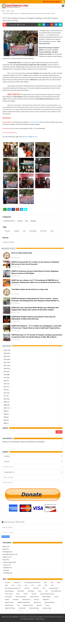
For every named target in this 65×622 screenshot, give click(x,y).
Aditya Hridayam (46, 597)
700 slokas (35, 588)
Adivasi (56, 597)
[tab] (7, 522)
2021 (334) (7, 365)
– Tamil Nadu (6, 573)
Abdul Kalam (21, 591)
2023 (52, 585)
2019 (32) (6, 371)
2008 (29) (6, 405)
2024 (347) (7, 356)
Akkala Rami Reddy (10, 608)
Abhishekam (31, 591)
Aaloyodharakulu (9, 591)
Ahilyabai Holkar (9, 605)
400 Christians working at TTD (12, 588)
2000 (45, 582)
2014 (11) (6, 387)
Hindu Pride (43, 231)
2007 (52, 582)
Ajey (18, 605)
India (26, 221)
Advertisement (26, 599)
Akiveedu (39, 605)
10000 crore (17, 582)
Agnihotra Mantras (49, 602)
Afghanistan (46, 599)
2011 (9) (6, 396)
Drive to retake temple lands (21, 253)
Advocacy (36, 599)
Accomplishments (56, 591)
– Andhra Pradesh (8, 562)
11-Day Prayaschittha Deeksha (32, 582)
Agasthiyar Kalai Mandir (24, 602)
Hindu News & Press (9, 221)
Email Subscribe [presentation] (7, 522)
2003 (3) (6, 420)
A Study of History (53, 588)
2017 (32, 585)
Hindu (51, 231)
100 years (7, 582)
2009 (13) (6, 402)
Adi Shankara (8, 597)
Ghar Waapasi (32, 231)
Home (3, 11)
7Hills (43, 588)
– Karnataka (6, 568)
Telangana (33, 221)
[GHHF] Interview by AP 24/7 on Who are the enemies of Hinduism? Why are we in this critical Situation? (35, 263)
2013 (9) (6, 390)
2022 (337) (7, 362)
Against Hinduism (9, 602)
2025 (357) (7, 353)
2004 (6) (6, 417)
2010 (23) (6, 399)
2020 (8, 11)
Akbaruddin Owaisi (28, 605)
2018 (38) (6, 374)
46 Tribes (26, 588)
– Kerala (5, 570)
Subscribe (5, 537)
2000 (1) (6, 423)
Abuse (39, 591)
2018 (39, 585)
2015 (26, 585)
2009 (6, 585)
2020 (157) (7, 368)
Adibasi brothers (34, 597)
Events (5, 549)
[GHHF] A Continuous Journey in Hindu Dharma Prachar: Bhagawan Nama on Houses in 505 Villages (35, 272)
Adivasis (7, 599)
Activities (34, 594)
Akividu (47, 605)
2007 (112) (7, 408)
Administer (16, 599)
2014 (19, 585)
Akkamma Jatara (47, 608)
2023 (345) (7, 359)
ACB (46, 591)
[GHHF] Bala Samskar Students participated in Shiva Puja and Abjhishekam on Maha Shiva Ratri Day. (33, 318)
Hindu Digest (6, 552)
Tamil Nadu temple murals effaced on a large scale (29, 289)
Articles (5, 546)
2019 (45, 585)
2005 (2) (6, 414)
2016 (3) (6, 381)
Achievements (8, 594)
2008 (58, 582)
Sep (12, 11)
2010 (13, 585)
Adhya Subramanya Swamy (47, 594)
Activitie (26, 594)
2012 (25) (6, 393)
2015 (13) (6, 384)
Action (18, 594)
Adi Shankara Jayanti (21, 597)
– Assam (5, 565)
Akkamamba (22, 608)
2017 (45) (6, 378)
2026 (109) (7, 350)
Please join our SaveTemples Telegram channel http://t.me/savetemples (24, 442)
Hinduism (20, 221)
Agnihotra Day (37, 602)
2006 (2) (6, 411)
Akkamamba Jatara (34, 608)
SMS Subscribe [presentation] (19, 522)
